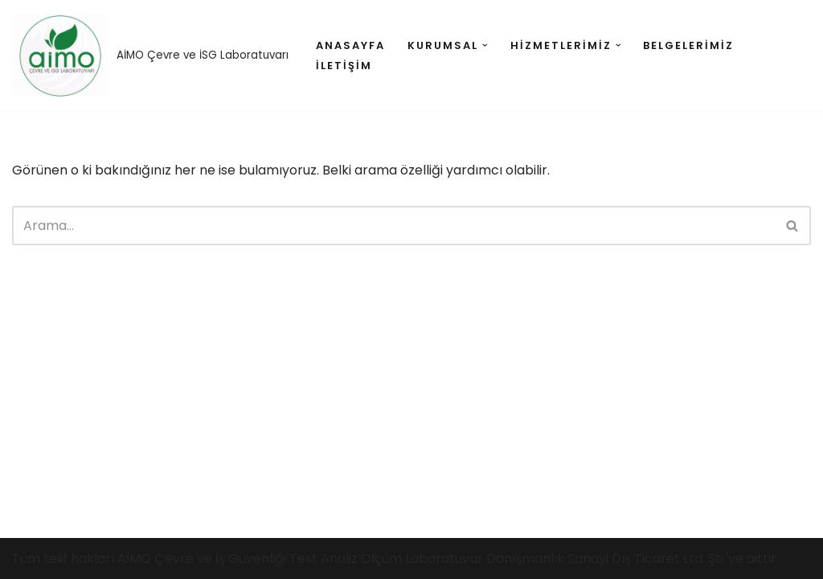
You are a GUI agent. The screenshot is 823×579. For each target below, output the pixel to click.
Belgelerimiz (688, 45)
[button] (485, 45)
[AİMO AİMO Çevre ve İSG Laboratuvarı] (150, 55)
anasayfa (350, 45)
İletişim (344, 65)
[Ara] (393, 225)
